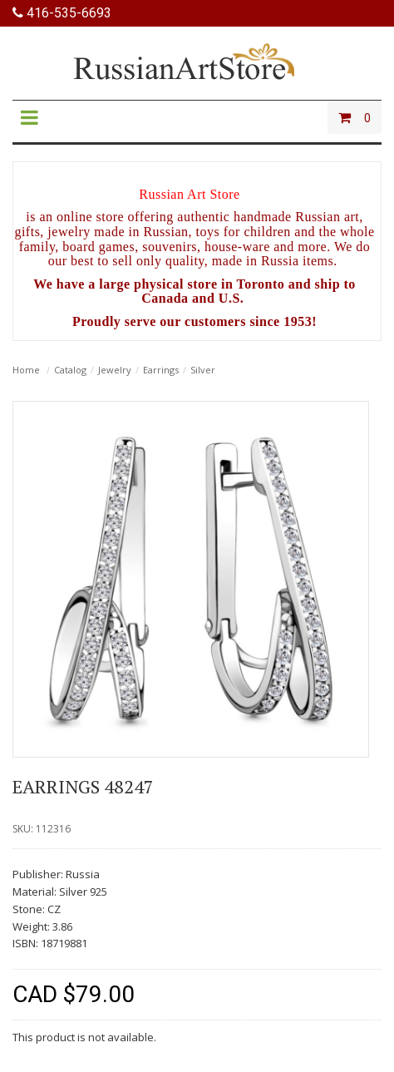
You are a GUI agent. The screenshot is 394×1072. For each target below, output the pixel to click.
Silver (202, 369)
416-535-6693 (61, 13)
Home (26, 369)
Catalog (70, 369)
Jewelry (114, 369)
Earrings (161, 369)
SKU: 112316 (41, 829)
